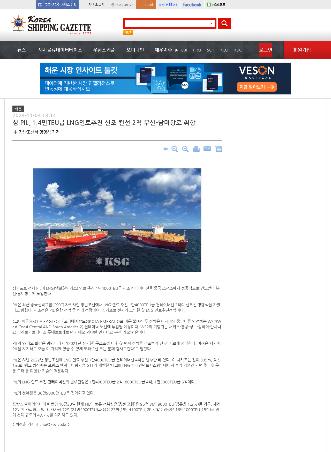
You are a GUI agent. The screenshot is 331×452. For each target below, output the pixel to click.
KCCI (224, 50)
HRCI (197, 50)
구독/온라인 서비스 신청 (60, 4)
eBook (149, 4)
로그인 (265, 50)
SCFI (210, 50)
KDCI (238, 50)
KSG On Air (124, 4)
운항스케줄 (104, 50)
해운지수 (163, 50)
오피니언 (135, 50)
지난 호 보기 (96, 4)
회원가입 (302, 50)
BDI (184, 50)
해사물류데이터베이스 (60, 50)
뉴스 (21, 50)
